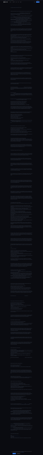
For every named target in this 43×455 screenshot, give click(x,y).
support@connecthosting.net (15, 435)
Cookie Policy (27, 403)
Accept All (14, 453)
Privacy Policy (23, 403)
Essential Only (18, 453)
